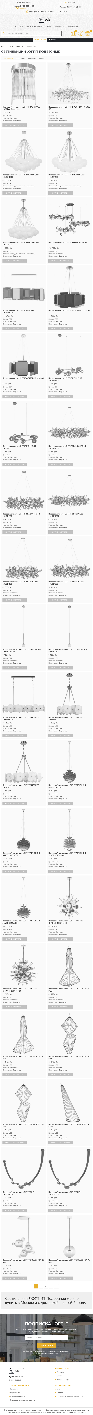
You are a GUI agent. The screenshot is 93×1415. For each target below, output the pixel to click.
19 (56, 1286)
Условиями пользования (44, 1353)
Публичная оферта (17, 1396)
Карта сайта (15, 1393)
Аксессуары (54, 40)
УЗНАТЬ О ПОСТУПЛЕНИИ (14, 125)
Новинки (59, 27)
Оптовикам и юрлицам (39, 27)
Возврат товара (63, 1380)
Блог (59, 1389)
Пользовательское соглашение (22, 1400)
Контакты (73, 27)
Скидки (60, 1393)
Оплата (60, 1376)
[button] (23, 8)
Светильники (40, 40)
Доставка (60, 1372)
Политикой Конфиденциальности (58, 1351)
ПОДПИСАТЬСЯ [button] (46, 1345)
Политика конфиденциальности (70, 1396)
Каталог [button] (19, 27)
